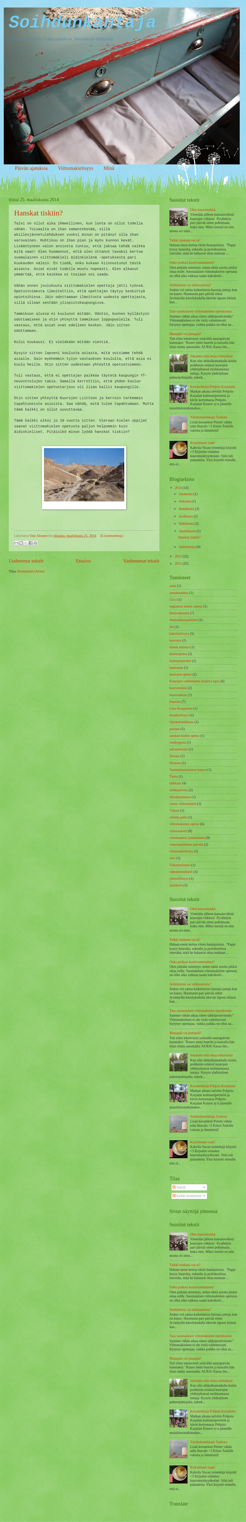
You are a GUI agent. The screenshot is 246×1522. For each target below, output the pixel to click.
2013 (178, 556)
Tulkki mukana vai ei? (184, 240)
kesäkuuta (186, 516)
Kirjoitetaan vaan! (202, 443)
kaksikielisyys (179, 634)
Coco (173, 599)
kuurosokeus (178, 695)
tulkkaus (175, 783)
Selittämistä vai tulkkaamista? (190, 285)
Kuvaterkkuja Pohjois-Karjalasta (212, 387)
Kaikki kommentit (187, 1196)
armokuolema (179, 593)
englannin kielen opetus (185, 606)
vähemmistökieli (181, 872)
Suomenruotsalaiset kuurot (188, 770)
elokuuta (185, 501)
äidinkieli (175, 885)
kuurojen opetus (180, 674)
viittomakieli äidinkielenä (187, 838)
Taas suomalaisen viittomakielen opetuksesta (200, 311)
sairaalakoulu (178, 749)
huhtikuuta (187, 523)
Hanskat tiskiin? (38, 213)
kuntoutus (176, 668)
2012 (178, 563)
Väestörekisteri (180, 865)
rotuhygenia (177, 742)
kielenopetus (178, 654)
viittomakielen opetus (184, 824)
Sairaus (174, 756)
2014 (178, 488)
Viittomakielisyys (75, 168)
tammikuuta (187, 547)
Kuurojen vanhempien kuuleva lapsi (194, 681)
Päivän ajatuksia (31, 168)
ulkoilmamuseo (180, 797)
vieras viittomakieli (182, 804)
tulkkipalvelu (178, 790)
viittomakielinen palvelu (186, 844)
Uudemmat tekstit (26, 560)
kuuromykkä (178, 688)
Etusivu (83, 560)
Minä (109, 168)
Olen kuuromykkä (202, 210)
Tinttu (173, 776)
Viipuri (174, 810)
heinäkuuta (187, 509)
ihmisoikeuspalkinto (183, 620)
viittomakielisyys (181, 851)
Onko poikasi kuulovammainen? (191, 262)
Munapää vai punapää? (185, 334)
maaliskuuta (188, 531)
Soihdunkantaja (82, 23)
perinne (174, 729)
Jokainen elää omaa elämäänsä (211, 356)
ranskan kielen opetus (184, 736)
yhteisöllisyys (179, 878)
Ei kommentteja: (112, 536)
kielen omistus (179, 647)
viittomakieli (178, 831)
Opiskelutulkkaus (181, 722)
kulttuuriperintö (180, 661)
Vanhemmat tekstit (141, 560)
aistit (172, 586)
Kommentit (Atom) (31, 571)
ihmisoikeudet (179, 613)
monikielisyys (179, 715)
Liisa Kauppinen (181, 708)
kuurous (174, 702)
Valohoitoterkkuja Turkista (208, 417)
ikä (171, 627)
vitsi (172, 858)
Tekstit (179, 1187)
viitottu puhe (178, 817)
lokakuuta (186, 494)
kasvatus (175, 640)
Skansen (175, 763)
